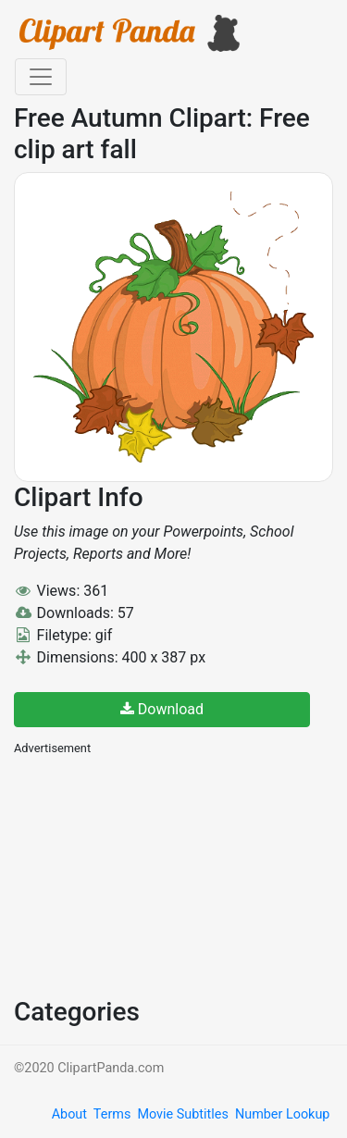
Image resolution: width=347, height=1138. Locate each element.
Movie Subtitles (182, 1114)
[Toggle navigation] (41, 76)
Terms (111, 1114)
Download (162, 709)
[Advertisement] (152, 874)
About (69, 1114)
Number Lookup (282, 1114)
